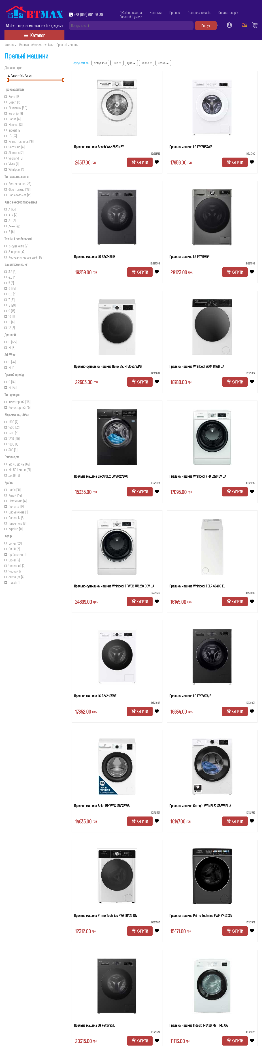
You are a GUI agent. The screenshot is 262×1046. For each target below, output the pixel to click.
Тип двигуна (12, 394)
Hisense (13, 124)
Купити (140, 162)
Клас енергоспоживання (20, 202)
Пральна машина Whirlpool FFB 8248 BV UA (197, 476)
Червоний (14, 565)
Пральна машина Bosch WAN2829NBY (99, 147)
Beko (12, 96)
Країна (8, 482)
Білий (13, 543)
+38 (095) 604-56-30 (88, 14)
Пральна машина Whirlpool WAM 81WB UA (196, 366)
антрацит (14, 577)
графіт (12, 582)
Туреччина (15, 523)
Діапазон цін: (12, 67)
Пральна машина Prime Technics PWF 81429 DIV (105, 915)
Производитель (14, 89)
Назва (146, 63)
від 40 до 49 (17, 464)
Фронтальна (17, 189)
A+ (10, 220)
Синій (12, 549)
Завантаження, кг (15, 264)
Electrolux (15, 108)
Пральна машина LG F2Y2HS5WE (95, 696)
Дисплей (10, 335)
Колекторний (17, 407)
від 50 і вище (17, 470)
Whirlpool (14, 169)
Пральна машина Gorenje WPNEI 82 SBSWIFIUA (200, 805)
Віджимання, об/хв (16, 414)
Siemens (13, 152)
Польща (14, 506)
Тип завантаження (16, 176)
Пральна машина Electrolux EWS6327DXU (101, 476)
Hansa (12, 119)
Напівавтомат (17, 195)
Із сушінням (16, 246)
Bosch (12, 102)
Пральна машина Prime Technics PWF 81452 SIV (200, 915)
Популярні (100, 63)
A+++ (12, 226)
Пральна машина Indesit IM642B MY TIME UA (198, 1025)
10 (10, 316)
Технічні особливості (18, 239)
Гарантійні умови (131, 17)
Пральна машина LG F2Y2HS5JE (94, 256)
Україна (13, 529)
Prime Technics (19, 141)
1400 (11, 427)
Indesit (12, 130)
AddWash (10, 355)
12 (9, 327)
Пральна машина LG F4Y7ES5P (189, 256)
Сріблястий (15, 554)
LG (10, 136)
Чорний (13, 571)
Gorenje (13, 113)
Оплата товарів (228, 12)
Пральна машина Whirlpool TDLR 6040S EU (197, 586)
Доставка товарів (199, 12)
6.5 (10, 294)
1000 (11, 444)
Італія (12, 489)
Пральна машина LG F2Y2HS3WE (190, 147)
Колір (8, 536)
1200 (12, 438)
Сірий (12, 560)
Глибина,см (11, 457)
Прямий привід (14, 374)
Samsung (14, 147)
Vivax (11, 164)
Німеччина (15, 501)
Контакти (156, 12)
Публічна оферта (131, 12)
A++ (10, 215)
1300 (11, 433)
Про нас (174, 12)
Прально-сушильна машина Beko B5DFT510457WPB (108, 366)
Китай (13, 495)
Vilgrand (13, 158)
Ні (9, 347)
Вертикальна (17, 184)
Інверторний (17, 402)
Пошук (205, 26)
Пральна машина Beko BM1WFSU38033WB (102, 805)
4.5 (10, 277)
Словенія (14, 517)
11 (9, 322)
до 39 (12, 475)
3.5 (10, 271)
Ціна (117, 63)
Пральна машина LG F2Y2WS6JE (190, 696)
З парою (14, 251)
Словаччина (16, 512)
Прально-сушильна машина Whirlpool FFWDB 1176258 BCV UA (114, 586)
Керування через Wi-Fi (23, 257)
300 (10, 450)
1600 (11, 422)
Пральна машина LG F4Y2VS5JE (94, 1025)
